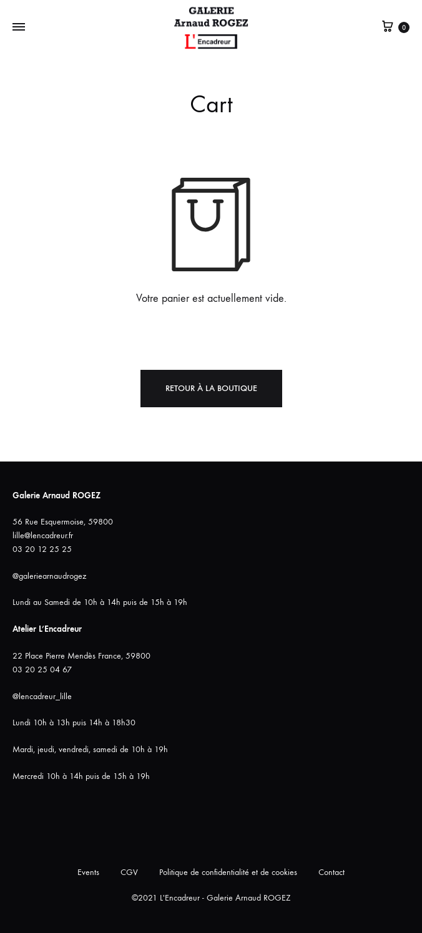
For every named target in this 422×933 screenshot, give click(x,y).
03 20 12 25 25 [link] (42, 549)
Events (88, 872)
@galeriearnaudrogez (49, 576)
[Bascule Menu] (18, 27)
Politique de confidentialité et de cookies (228, 872)
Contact (331, 872)
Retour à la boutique (211, 388)
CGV (129, 872)
